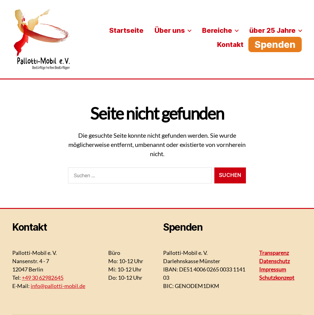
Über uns (170, 30)
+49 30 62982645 (42, 277)
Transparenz (274, 252)
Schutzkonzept (276, 277)
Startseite (126, 30)
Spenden (275, 44)
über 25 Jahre (272, 30)
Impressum (272, 269)
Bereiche (217, 30)
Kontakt (230, 44)
